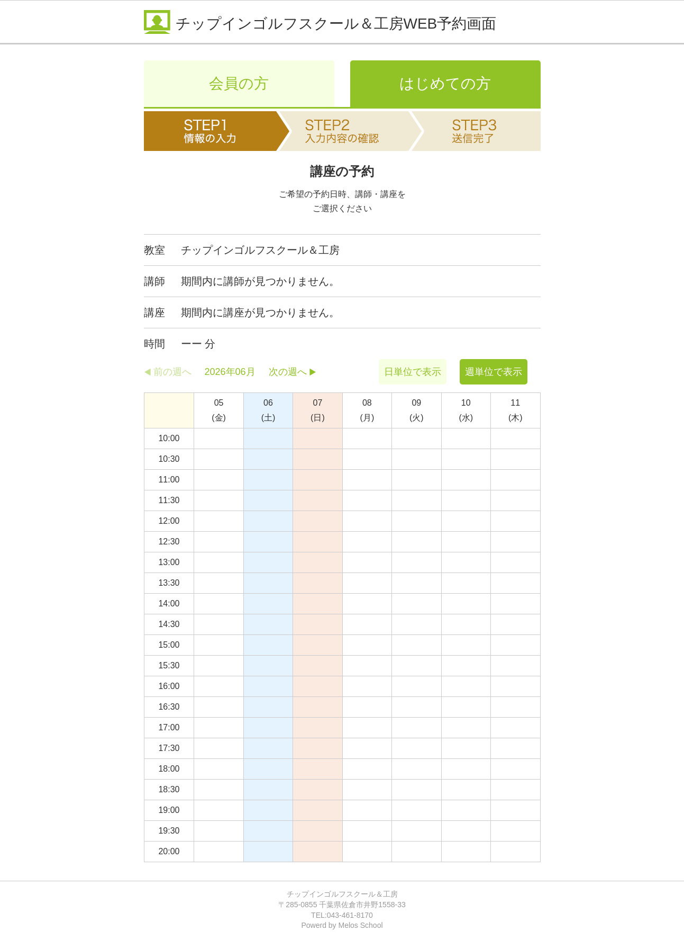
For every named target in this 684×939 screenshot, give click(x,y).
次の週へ (288, 371)
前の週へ (172, 371)
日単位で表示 (412, 371)
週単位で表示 (493, 371)
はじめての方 (445, 83)
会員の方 (239, 83)
